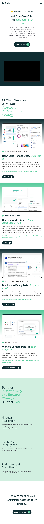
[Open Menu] (41, 3)
